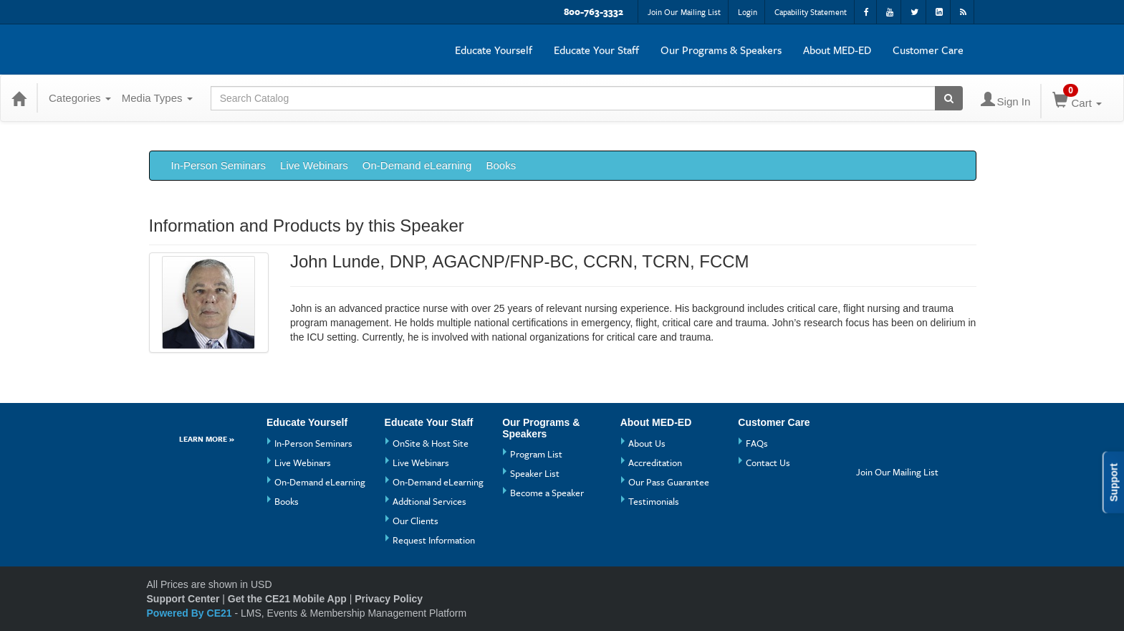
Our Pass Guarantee (668, 482)
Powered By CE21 (191, 613)
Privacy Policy (389, 598)
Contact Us (768, 462)
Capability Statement (810, 12)
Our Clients (415, 520)
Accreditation (655, 462)
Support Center (183, 598)
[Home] (19, 98)
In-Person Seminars (218, 165)
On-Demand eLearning (417, 165)
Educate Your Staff (596, 49)
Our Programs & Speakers (721, 49)
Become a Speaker (547, 492)
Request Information (434, 540)
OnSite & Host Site (431, 443)
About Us (647, 443)
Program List (536, 454)
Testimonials (653, 501)
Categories (80, 98)
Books (501, 165)
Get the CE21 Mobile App (287, 598)
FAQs (757, 443)
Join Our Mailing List (684, 12)
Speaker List (534, 473)
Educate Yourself (493, 49)
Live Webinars (314, 165)
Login (747, 12)
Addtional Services (429, 501)
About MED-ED (837, 49)
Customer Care (928, 49)
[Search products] (949, 98)
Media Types (157, 98)
